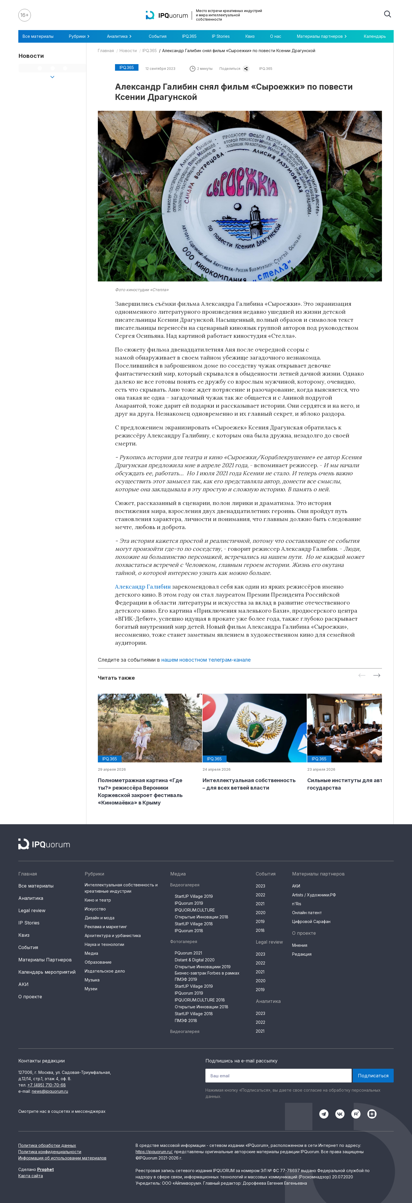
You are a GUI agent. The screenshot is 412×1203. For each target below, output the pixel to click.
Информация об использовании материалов (62, 1157)
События (158, 36)
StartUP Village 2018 (194, 923)
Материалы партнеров (322, 36)
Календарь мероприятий (47, 972)
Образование (98, 962)
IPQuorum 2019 (189, 903)
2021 (260, 903)
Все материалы (38, 36)
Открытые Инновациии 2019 (203, 966)
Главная (106, 50)
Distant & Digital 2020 (195, 959)
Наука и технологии (104, 944)
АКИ (23, 984)
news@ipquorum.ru (50, 1091)
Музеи (91, 988)
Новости (128, 50)
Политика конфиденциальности (49, 1151)
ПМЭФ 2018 (186, 1020)
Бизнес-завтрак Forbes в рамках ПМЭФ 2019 (207, 976)
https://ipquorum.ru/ (154, 1151)
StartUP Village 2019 (194, 896)
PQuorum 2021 (188, 952)
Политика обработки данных (47, 1145)
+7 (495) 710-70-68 (46, 1084)
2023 (260, 885)
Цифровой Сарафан (311, 921)
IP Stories (221, 36)
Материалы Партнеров (45, 960)
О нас (275, 36)
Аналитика (120, 36)
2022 (260, 894)
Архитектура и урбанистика (113, 935)
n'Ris (296, 903)
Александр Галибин (143, 586)
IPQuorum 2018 (189, 930)
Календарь (375, 36)
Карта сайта (30, 1175)
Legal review (31, 910)
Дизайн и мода (99, 917)
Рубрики (80, 36)
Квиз (250, 36)
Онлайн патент (307, 912)
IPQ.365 (189, 36)
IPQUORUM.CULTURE (195, 910)
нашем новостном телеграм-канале (206, 660)
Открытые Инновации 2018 (201, 916)
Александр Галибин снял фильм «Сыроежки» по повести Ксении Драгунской (238, 50)
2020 (261, 912)
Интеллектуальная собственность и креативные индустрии (121, 888)
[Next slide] (377, 676)
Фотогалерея (183, 941)
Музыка (92, 979)
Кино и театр (98, 900)
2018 (260, 930)
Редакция (302, 954)
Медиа (91, 953)
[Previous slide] (362, 676)
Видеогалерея (184, 884)
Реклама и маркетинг (106, 926)
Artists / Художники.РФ (314, 894)
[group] (145, 750)
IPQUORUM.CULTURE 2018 (200, 999)
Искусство (95, 908)
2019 (260, 921)
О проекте (30, 996)
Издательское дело (105, 971)
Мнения (299, 945)
